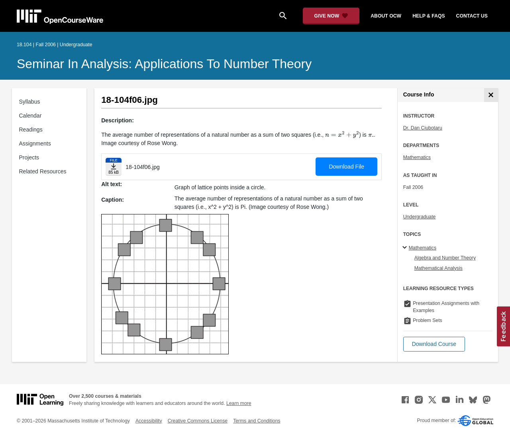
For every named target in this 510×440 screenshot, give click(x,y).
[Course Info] (491, 95)
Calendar (30, 115)
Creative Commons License (198, 421)
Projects (29, 157)
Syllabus (29, 101)
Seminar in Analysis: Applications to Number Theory (164, 64)
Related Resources (43, 171)
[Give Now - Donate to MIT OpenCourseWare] (331, 16)
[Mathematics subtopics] (405, 248)
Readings (31, 129)
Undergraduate (419, 217)
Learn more (238, 403)
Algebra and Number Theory (445, 258)
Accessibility (148, 421)
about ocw (386, 16)
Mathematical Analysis (438, 268)
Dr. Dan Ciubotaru (422, 128)
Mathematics (417, 157)
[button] (434, 344)
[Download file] (114, 167)
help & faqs (428, 16)
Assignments (35, 143)
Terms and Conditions (256, 421)
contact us (472, 16)
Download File (346, 166)
